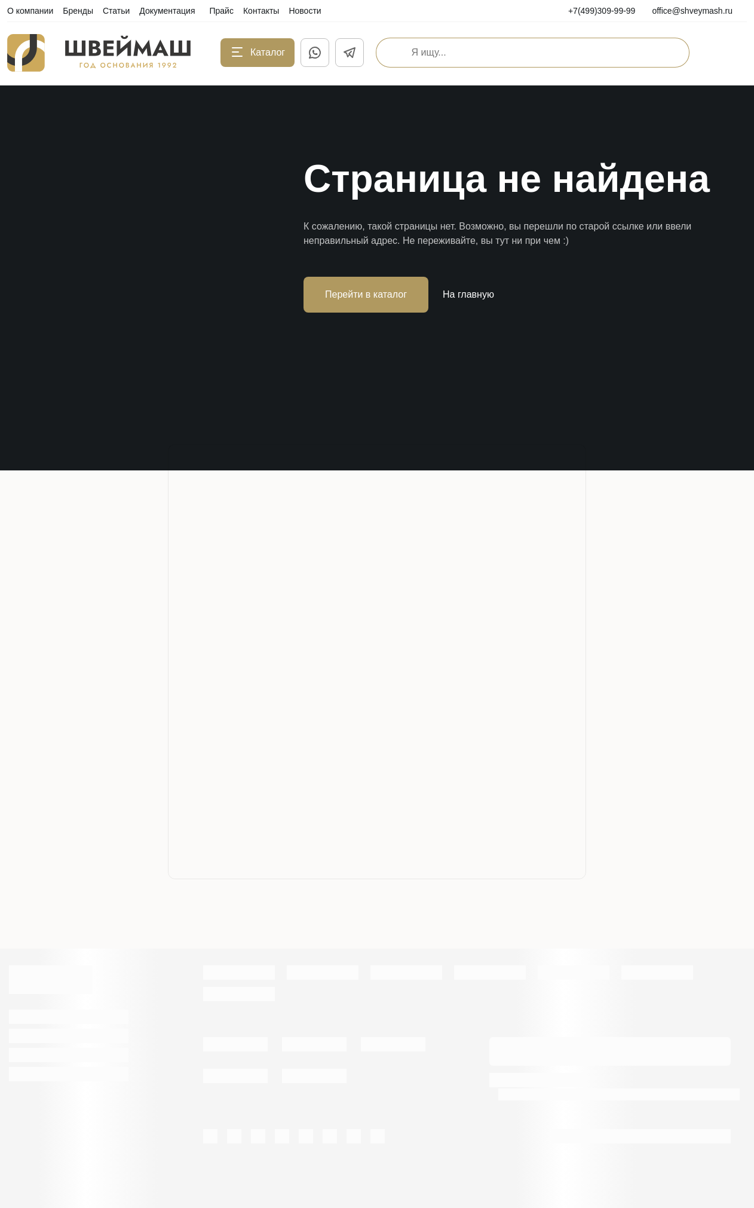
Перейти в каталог (366, 294)
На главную (468, 294)
